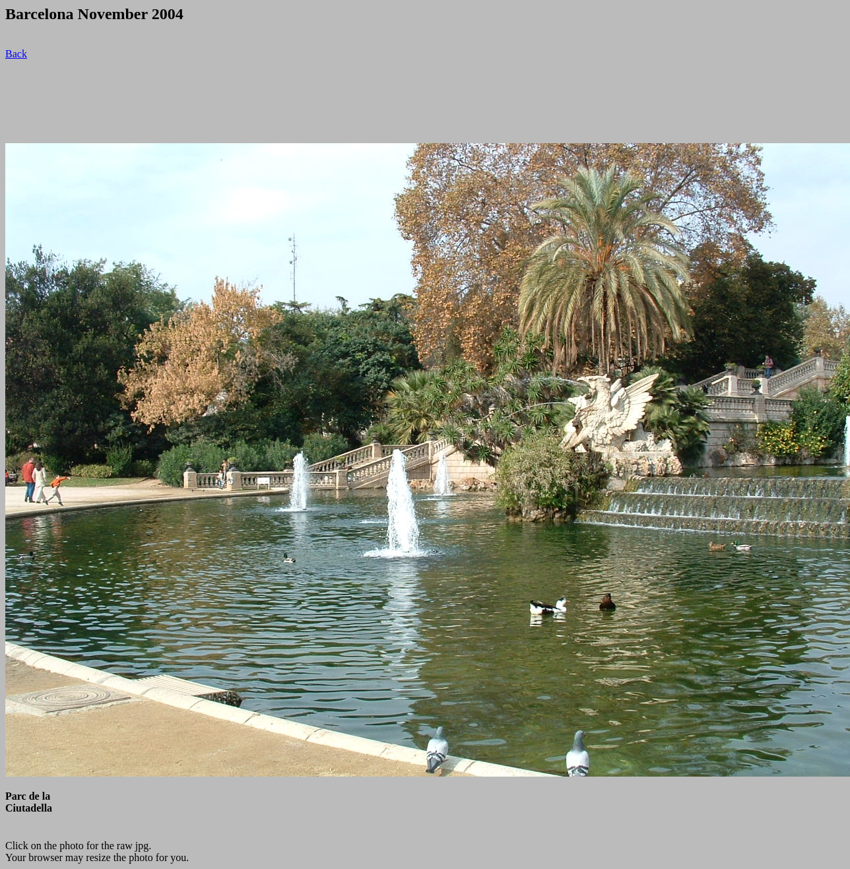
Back (16, 53)
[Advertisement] (245, 101)
